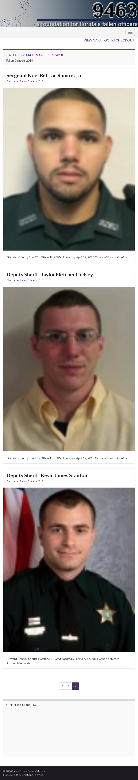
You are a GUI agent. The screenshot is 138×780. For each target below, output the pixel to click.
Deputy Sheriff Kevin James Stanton (47, 475)
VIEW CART (93, 40)
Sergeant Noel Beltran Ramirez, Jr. (45, 75)
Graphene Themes (32, 774)
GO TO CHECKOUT (119, 40)
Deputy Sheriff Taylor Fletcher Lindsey (50, 274)
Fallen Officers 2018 (31, 81)
